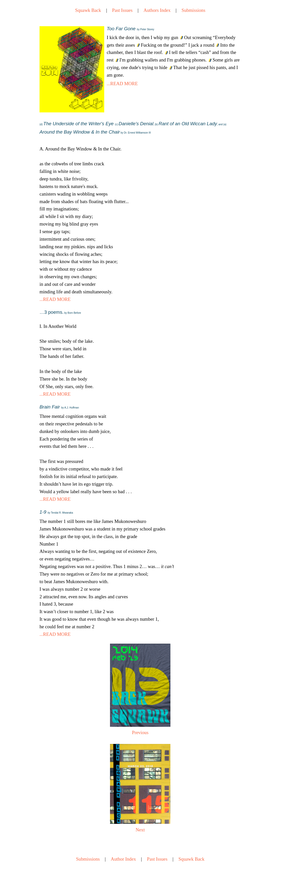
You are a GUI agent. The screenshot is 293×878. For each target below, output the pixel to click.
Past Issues (122, 10)
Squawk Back (88, 10)
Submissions (193, 10)
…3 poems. (60, 312)
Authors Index (156, 10)
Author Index (123, 859)
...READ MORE (122, 83)
